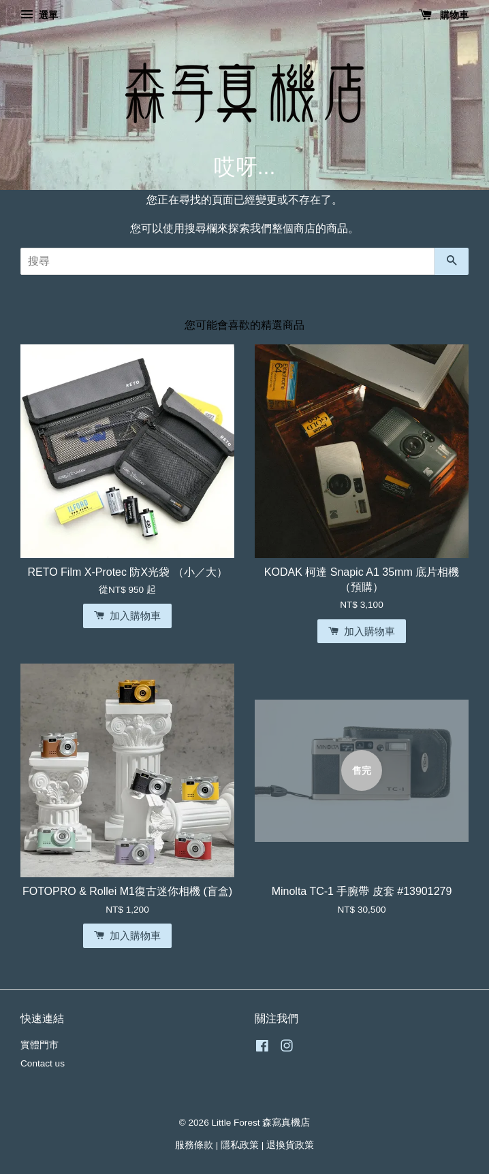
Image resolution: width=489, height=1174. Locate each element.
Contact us (42, 1063)
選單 (39, 14)
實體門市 (39, 1045)
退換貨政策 (290, 1145)
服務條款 (194, 1145)
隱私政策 (240, 1145)
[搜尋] (227, 261)
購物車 (444, 14)
